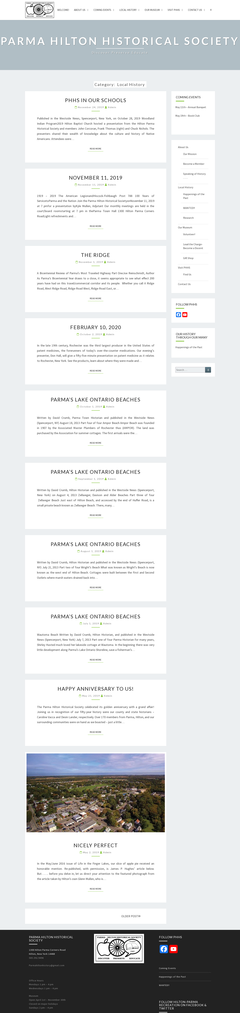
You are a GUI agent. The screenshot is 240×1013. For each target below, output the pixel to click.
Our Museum (152, 9)
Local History (127, 9)
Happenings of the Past (193, 196)
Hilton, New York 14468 (42, 953)
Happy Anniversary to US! (96, 689)
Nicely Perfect (96, 845)
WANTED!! (189, 208)
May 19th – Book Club (187, 115)
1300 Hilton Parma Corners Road (47, 949)
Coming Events (102, 9)
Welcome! (63, 9)
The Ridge (95, 255)
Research (188, 217)
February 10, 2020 (95, 327)
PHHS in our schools (95, 100)
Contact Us (195, 9)
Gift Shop (188, 258)
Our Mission (189, 154)
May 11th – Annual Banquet (190, 107)
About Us (79, 9)
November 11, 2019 (95, 178)
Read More (96, 148)
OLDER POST (131, 916)
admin (112, 107)
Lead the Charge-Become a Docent (193, 246)
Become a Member (193, 163)
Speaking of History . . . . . (194, 175)
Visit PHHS (174, 9)
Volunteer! (189, 234)
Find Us (187, 274)
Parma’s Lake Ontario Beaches (95, 399)
